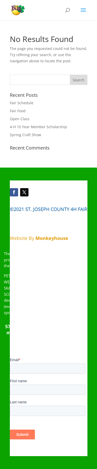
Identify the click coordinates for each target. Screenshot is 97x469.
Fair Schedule (21, 102)
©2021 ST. (21, 209)
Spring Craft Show (25, 134)
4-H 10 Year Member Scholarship (38, 126)
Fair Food (18, 110)
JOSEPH (41, 209)
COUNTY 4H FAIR (68, 209)
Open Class (19, 118)
